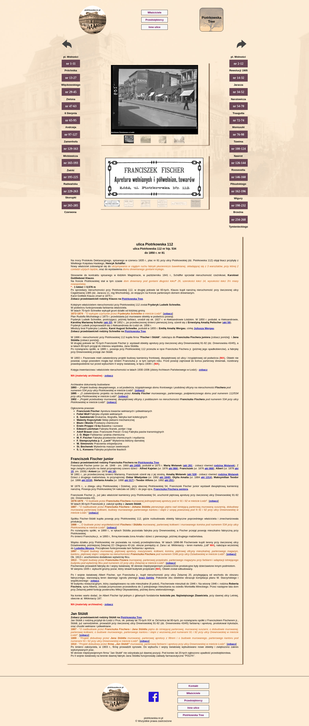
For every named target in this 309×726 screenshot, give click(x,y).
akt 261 (187, 465)
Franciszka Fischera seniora (171, 489)
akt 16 (111, 471)
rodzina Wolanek (224, 465)
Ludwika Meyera (84, 548)
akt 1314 (206, 477)
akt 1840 (165, 477)
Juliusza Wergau (204, 328)
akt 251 (169, 480)
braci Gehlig (146, 577)
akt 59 (226, 322)
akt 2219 (87, 480)
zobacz (168, 313)
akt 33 (108, 322)
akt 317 (129, 480)
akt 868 (209, 468)
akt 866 (173, 468)
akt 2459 (134, 465)
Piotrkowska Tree (132, 298)
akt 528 (192, 474)
